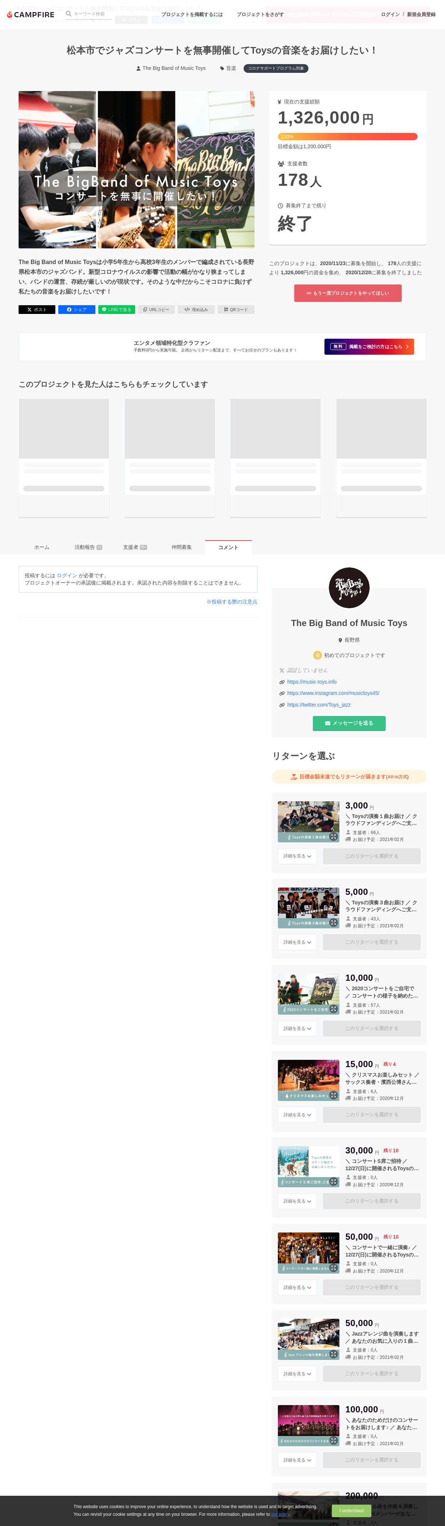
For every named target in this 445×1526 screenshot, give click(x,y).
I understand (351, 1510)
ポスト (37, 309)
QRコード (236, 309)
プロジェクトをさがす (260, 14)
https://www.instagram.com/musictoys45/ (333, 693)
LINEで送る (116, 309)
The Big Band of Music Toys (171, 68)
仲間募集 (182, 547)
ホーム (42, 547)
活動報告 (88, 547)
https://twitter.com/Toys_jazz (319, 705)
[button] (369, 347)
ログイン (390, 14)
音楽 (228, 68)
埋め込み (196, 309)
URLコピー (156, 309)
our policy (280, 1514)
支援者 (135, 547)
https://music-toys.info (311, 682)
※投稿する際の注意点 (231, 602)
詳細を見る (297, 855)
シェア (77, 309)
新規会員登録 (421, 14)
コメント (228, 547)
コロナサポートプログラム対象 (276, 68)
